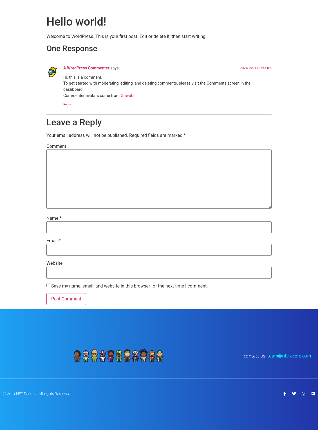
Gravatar (128, 95)
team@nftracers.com (289, 356)
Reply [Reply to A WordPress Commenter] (67, 104)
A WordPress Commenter (86, 68)
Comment (56, 146)
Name (54, 218)
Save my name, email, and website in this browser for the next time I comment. (129, 286)
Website (54, 263)
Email (53, 241)
